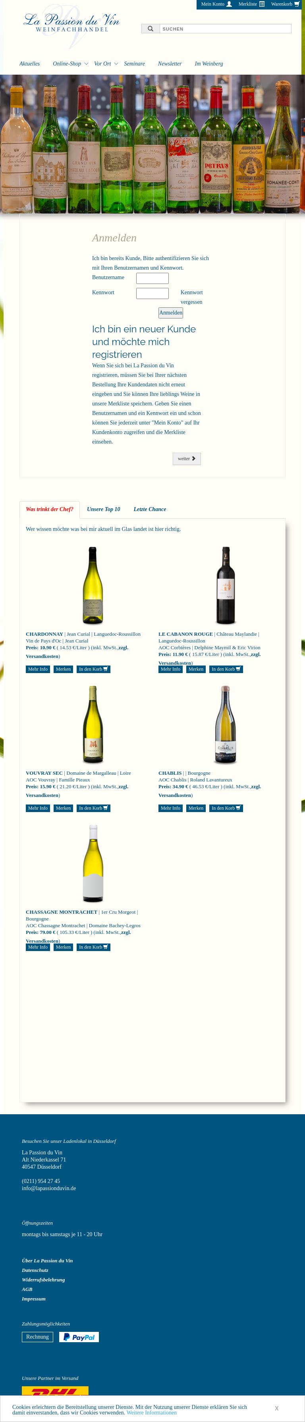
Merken (63, 669)
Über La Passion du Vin (47, 1261)
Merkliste (248, 4)
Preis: (32, 647)
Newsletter (170, 64)
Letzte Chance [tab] (149, 509)
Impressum (34, 1299)
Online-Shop (67, 64)
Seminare (134, 64)
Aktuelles (29, 64)
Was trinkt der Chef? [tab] (49, 509)
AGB (27, 1289)
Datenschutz (35, 1270)
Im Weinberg (209, 64)
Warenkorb (281, 4)
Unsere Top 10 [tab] (103, 509)
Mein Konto (212, 4)
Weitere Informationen (151, 1413)
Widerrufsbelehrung (43, 1280)
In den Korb (93, 669)
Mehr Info (38, 669)
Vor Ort (102, 64)
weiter (187, 458)
